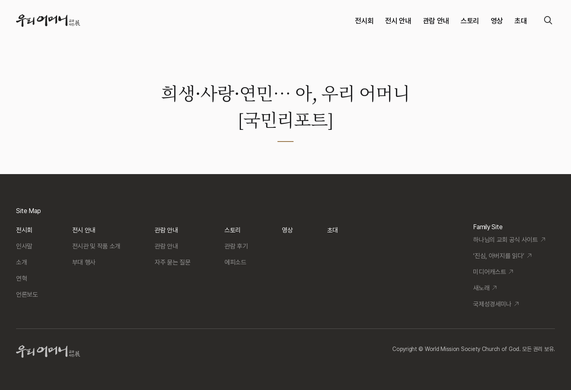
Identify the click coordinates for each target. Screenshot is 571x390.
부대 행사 (84, 262)
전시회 (364, 20)
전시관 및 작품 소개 (96, 246)
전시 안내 (398, 20)
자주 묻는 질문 (172, 262)
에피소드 (235, 262)
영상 (497, 20)
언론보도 (27, 294)
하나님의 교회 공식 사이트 (505, 240)
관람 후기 (236, 246)
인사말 (24, 246)
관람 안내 (436, 20)
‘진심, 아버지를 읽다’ (498, 256)
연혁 (21, 278)
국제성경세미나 (492, 304)
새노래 (481, 288)
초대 (520, 20)
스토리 (470, 20)
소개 (21, 262)
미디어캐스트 (489, 272)
